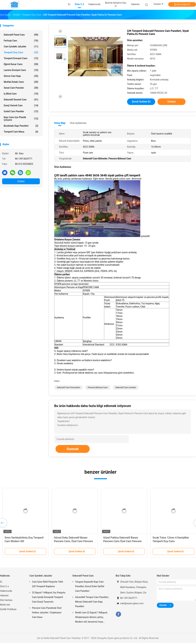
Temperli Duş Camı (21, 52)
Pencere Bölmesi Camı (98, 387)
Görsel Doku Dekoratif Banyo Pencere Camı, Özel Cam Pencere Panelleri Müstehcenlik (73, 541)
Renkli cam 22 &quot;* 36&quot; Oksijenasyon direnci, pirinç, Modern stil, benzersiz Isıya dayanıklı (91, 617)
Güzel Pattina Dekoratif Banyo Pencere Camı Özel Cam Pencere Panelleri (122, 541)
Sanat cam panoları (21, 87)
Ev (1, 581)
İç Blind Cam (21, 93)
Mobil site (5, 604)
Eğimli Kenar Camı (21, 64)
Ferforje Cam (21, 40)
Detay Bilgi (59, 123)
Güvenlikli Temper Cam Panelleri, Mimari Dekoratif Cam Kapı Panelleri (92, 602)
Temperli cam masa (21, 131)
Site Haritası (6, 600)
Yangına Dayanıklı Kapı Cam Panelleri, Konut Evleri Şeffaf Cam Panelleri (89, 586)
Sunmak (73, 449)
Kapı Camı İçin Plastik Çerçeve (21, 118)
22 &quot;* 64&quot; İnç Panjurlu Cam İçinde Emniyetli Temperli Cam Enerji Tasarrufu (48, 597)
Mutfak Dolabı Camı (21, 82)
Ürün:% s (4, 586)
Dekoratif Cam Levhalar (125, 387)
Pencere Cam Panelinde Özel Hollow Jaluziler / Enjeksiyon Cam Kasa (46, 612)
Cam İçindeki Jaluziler (21, 46)
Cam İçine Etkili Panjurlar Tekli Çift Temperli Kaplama (47, 584)
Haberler (4, 595)
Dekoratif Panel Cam (21, 34)
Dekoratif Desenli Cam (21, 99)
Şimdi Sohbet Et (182, 4)
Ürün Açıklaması (78, 123)
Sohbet (21, 181)
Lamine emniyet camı (21, 70)
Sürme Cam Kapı (21, 76)
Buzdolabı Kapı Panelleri (21, 125)
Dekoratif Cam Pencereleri (68, 387)
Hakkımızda (6, 591)
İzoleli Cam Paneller (21, 111)
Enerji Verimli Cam (21, 105)
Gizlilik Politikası (8, 609)
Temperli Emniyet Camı (21, 58)
